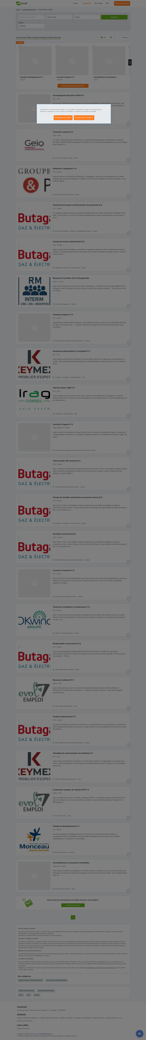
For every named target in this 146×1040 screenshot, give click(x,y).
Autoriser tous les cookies (84, 117)
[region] (74, 114)
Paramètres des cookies (63, 117)
